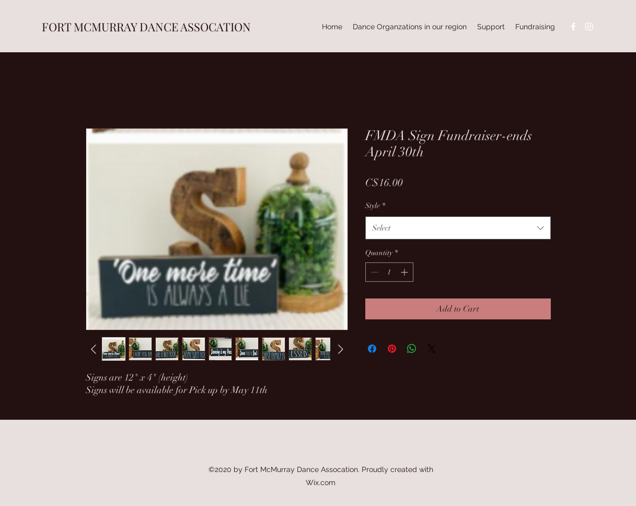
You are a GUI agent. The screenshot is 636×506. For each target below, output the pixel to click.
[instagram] (589, 26)
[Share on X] (431, 348)
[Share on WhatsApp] (412, 348)
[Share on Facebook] (372, 348)
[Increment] (405, 272)
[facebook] (573, 26)
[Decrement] (373, 272)
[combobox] (458, 227)
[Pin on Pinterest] (392, 348)
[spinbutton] (389, 272)
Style (375, 205)
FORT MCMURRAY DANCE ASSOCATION (146, 26)
